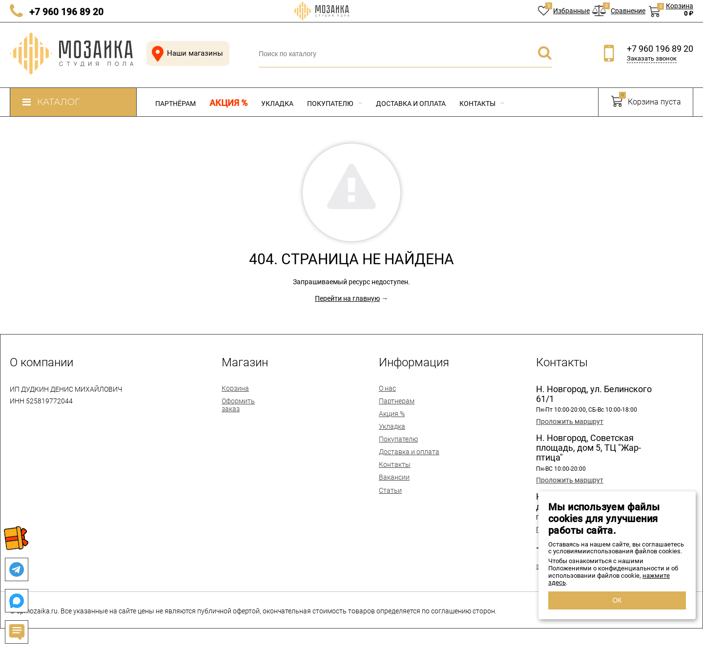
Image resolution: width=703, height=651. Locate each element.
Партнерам (396, 401)
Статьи (390, 490)
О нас (387, 388)
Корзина (235, 388)
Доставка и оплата (411, 103)
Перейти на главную (347, 298)
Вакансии (394, 477)
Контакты (481, 103)
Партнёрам (175, 103)
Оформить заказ (238, 405)
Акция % (228, 103)
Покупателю (334, 103)
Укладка (277, 103)
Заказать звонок (652, 58)
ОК (616, 600)
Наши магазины (185, 53)
